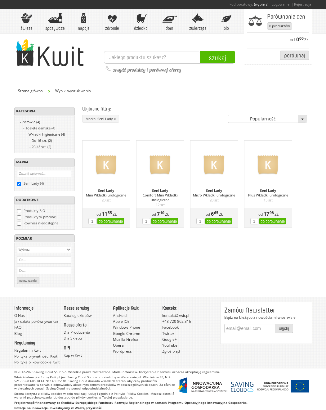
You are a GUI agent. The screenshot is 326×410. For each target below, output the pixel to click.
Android (120, 315)
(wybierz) (261, 4)
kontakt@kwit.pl (175, 315)
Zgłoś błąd (171, 351)
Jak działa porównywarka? (36, 321)
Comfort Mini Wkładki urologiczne (160, 197)
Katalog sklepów (78, 315)
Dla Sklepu (73, 338)
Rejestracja (302, 4)
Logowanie (280, 4)
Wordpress (122, 351)
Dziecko (141, 22)
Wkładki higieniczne (47, 134)
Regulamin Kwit (27, 350)
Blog (18, 333)
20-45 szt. (41, 146)
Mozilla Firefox (125, 339)
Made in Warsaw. (125, 372)
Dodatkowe (27, 199)
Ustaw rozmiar (28, 280)
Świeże (26, 22)
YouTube (169, 345)
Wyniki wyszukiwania (73, 90)
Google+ (169, 339)
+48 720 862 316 (176, 321)
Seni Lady (106, 190)
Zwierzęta (198, 22)
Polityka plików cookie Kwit (37, 362)
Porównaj (294, 55)
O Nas (19, 315)
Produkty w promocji (37, 216)
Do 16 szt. (42, 140)
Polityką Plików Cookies (131, 393)
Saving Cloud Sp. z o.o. (50, 372)
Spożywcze (55, 22)
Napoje (84, 22)
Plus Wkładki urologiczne (268, 195)
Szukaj (217, 57)
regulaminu (210, 372)
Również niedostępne (37, 223)
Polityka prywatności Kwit (35, 356)
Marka (22, 162)
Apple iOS (121, 321)
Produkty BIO (31, 210)
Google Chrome (126, 333)
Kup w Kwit (73, 355)
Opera (118, 345)
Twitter (168, 333)
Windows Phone (126, 327)
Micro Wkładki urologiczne (214, 195)
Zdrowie (112, 22)
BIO (226, 22)
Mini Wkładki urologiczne (106, 195)
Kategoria (26, 111)
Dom (169, 22)
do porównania (111, 221)
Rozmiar (24, 238)
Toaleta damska (40, 128)
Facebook (170, 327)
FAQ (17, 327)
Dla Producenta (77, 332)
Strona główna (30, 90)
